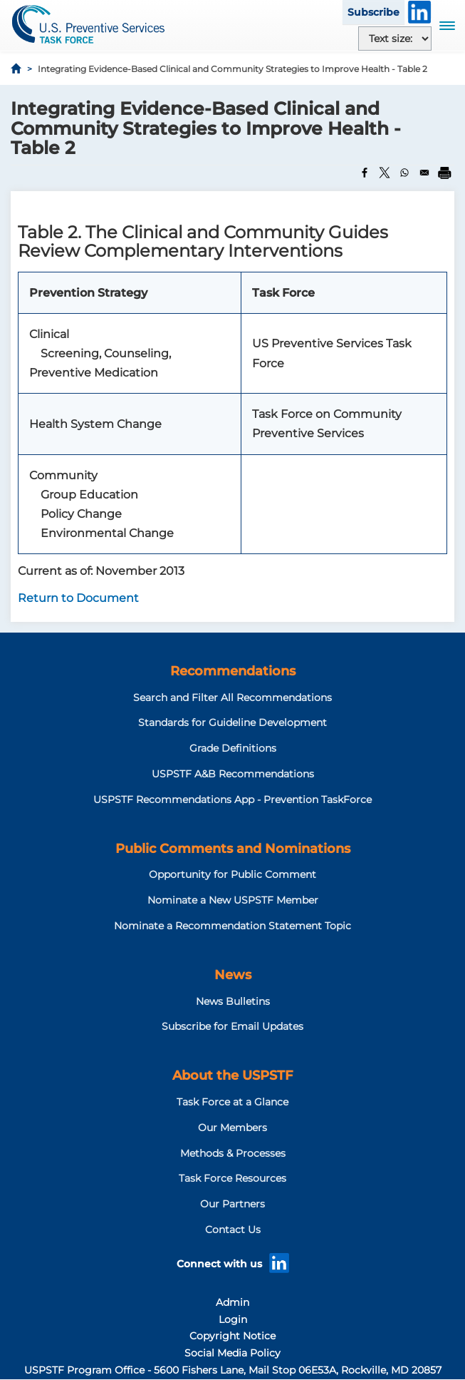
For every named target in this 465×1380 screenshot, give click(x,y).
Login (233, 1319)
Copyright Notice (232, 1335)
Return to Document (78, 598)
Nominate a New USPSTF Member (232, 900)
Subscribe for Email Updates (232, 1026)
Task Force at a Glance (232, 1101)
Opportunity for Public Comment (232, 874)
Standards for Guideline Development (232, 722)
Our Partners (232, 1203)
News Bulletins (233, 1001)
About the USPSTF (232, 1075)
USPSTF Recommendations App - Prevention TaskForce (232, 799)
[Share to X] (384, 172)
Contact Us (233, 1229)
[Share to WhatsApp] (404, 172)
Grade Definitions (232, 748)
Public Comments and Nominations (232, 849)
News (232, 975)
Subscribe (373, 12)
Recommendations (233, 671)
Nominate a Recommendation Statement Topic (232, 925)
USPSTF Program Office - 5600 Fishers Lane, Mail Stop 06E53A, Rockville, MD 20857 (233, 1370)
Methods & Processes (233, 1153)
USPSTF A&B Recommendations (233, 773)
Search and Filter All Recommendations (232, 697)
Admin (232, 1302)
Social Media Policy (232, 1352)
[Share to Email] (424, 172)
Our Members (232, 1127)
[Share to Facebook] (364, 172)
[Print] (444, 172)
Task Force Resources (232, 1178)
